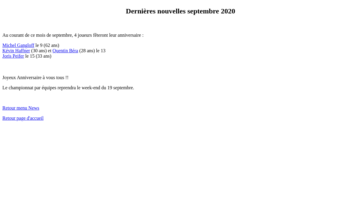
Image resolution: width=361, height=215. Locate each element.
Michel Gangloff (18, 45)
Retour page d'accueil (23, 118)
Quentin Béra (65, 50)
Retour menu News (20, 107)
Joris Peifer (13, 56)
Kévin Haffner (16, 50)
